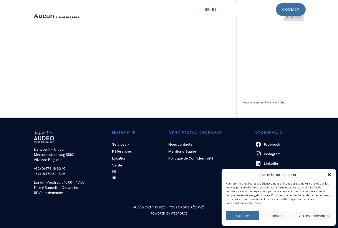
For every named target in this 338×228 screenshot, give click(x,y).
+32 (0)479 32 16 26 (49, 173)
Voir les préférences (314, 215)
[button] (329, 175)
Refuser (278, 215)
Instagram (272, 154)
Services (124, 5)
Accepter (242, 215)
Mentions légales (182, 151)
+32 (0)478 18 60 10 (50, 168)
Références (152, 5)
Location (177, 5)
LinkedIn (271, 163)
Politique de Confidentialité (191, 158)
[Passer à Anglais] (207, 5)
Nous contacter (181, 144)
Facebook (272, 144)
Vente (196, 5)
